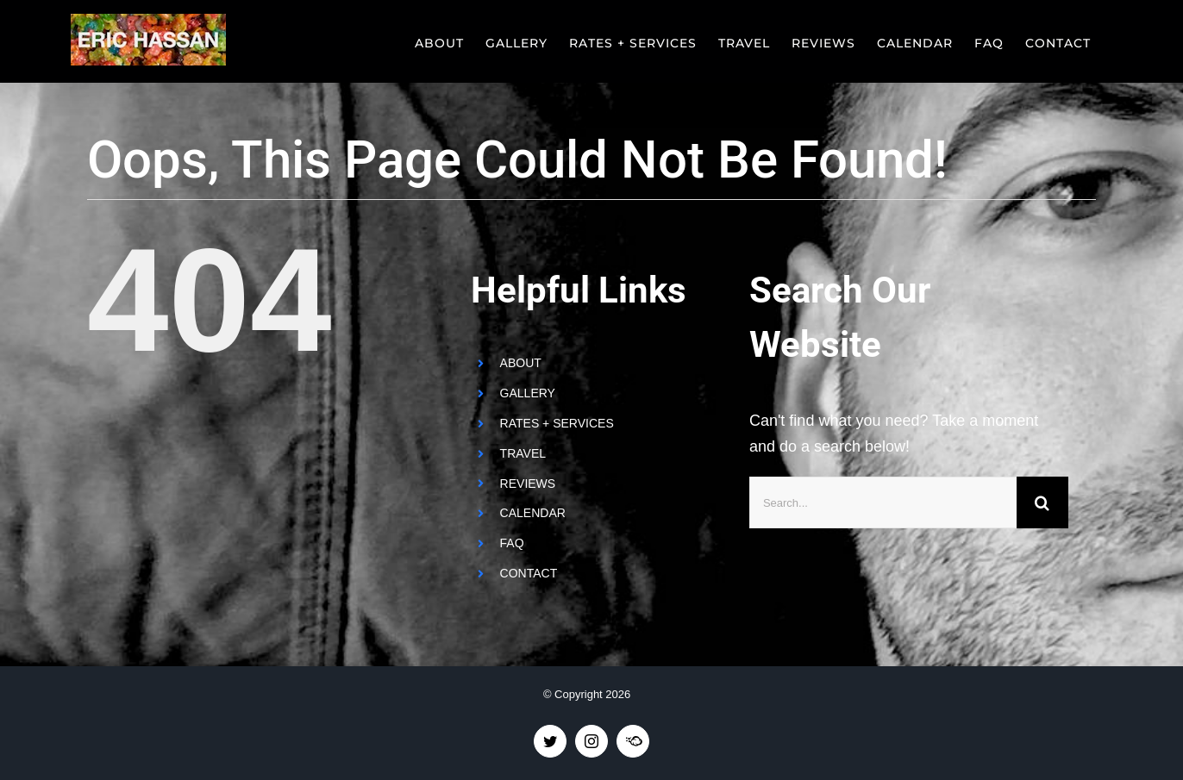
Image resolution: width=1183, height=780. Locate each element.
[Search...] (883, 502)
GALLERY (527, 393)
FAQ (512, 543)
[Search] (1042, 502)
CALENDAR (533, 513)
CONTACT (529, 573)
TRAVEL (523, 453)
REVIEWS (528, 483)
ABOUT (520, 363)
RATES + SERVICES (557, 423)
